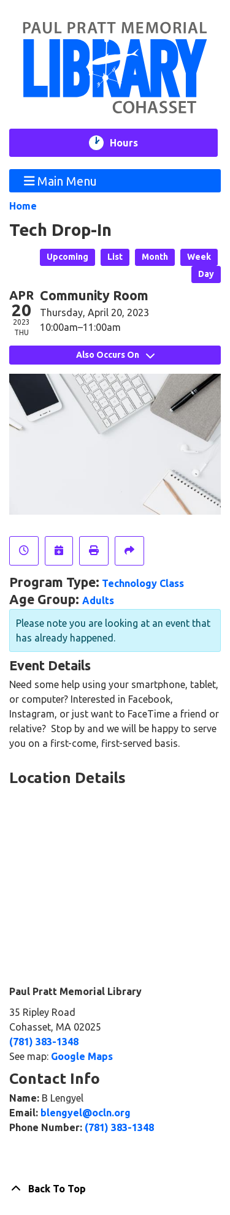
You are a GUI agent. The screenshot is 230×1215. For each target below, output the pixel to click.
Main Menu (61, 180)
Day (206, 274)
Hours (131, 142)
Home (23, 205)
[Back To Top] (115, 1189)
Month (155, 257)
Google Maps (82, 1056)
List (115, 257)
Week (199, 257)
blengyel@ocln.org (85, 1112)
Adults (98, 600)
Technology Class (143, 583)
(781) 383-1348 (44, 1041)
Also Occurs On (115, 355)
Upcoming (67, 257)
